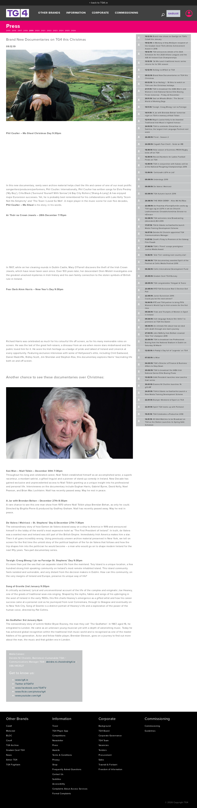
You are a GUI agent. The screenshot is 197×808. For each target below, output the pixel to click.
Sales (101, 759)
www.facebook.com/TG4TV (30, 687)
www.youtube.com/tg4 (28, 695)
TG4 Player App (60, 730)
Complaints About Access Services (70, 788)
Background (105, 725)
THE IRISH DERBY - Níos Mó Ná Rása (165, 200)
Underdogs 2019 (156, 179)
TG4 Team (104, 740)
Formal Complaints (61, 793)
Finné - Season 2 (157, 137)
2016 (14, 30)
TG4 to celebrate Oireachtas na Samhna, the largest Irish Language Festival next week (166, 129)
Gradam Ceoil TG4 (15, 750)
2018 (25, 30)
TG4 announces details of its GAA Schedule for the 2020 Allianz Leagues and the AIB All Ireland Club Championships (166, 54)
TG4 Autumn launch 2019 (160, 193)
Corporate (100, 13)
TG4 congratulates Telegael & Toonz (165, 283)
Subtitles (56, 779)
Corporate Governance (110, 735)
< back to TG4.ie (98, 2)
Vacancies (104, 745)
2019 (31, 30)
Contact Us (57, 774)
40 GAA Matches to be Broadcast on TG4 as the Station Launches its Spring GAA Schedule (165, 422)
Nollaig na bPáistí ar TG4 (160, 69)
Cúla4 (9, 725)
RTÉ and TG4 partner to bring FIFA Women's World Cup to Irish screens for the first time (166, 305)
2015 (8, 30)
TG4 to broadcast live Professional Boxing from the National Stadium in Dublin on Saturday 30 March (165, 342)
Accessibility (58, 783)
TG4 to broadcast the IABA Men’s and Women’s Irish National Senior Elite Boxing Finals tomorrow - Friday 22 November (165, 92)
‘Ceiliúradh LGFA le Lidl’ (160, 172)
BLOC (9, 735)
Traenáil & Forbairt (108, 764)
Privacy (56, 759)
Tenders (103, 750)
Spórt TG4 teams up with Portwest (164, 407)
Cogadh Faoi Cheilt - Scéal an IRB (164, 144)
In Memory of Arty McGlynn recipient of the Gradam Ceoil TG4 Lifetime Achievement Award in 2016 (166, 45)
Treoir (55, 725)
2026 (73, 30)
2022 (49, 30)
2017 (20, 30)
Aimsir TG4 (11, 759)
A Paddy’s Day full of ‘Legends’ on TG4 (166, 350)
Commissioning (126, 13)
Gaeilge (173, 13)
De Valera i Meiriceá (158, 186)
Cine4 (9, 740)
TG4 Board (104, 730)
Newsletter (57, 740)
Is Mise (152, 357)
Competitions (59, 735)
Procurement (105, 754)
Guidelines (150, 730)
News (9, 754)
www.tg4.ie (21, 679)
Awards (56, 750)
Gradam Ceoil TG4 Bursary (161, 276)
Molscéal (10, 730)
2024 (61, 30)
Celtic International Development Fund (166, 269)
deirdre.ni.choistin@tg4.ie (60, 661)
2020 (37, 30)
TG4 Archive (12, 745)
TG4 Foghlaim (13, 764)
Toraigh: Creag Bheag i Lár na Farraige (165, 107)
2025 (67, 30)
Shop (55, 764)
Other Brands (49, 13)
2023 (55, 30)
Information (76, 13)
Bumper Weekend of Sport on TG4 (164, 399)
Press (55, 745)
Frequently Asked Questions (66, 769)
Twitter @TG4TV (24, 683)
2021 (43, 30)
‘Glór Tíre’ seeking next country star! (165, 255)
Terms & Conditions (62, 754)
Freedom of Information (110, 769)
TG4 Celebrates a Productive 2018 (164, 414)
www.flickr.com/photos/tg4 (30, 691)
